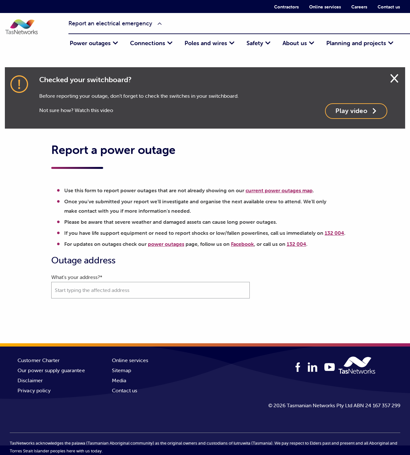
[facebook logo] (297, 367)
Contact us (389, 7)
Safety (255, 43)
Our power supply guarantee (51, 370)
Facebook (242, 244)
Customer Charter (39, 360)
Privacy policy (34, 390)
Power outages (90, 43)
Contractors (286, 7)
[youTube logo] (329, 368)
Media (119, 380)
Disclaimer (30, 380)
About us (295, 43)
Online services (325, 7)
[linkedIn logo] (313, 367)
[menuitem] (286, 6)
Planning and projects (356, 43)
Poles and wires (206, 43)
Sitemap (121, 370)
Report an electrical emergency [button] (110, 23)
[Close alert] (394, 77)
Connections (147, 43)
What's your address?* (150, 286)
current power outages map (279, 190)
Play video (356, 110)
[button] (27, 31)
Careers (359, 7)
